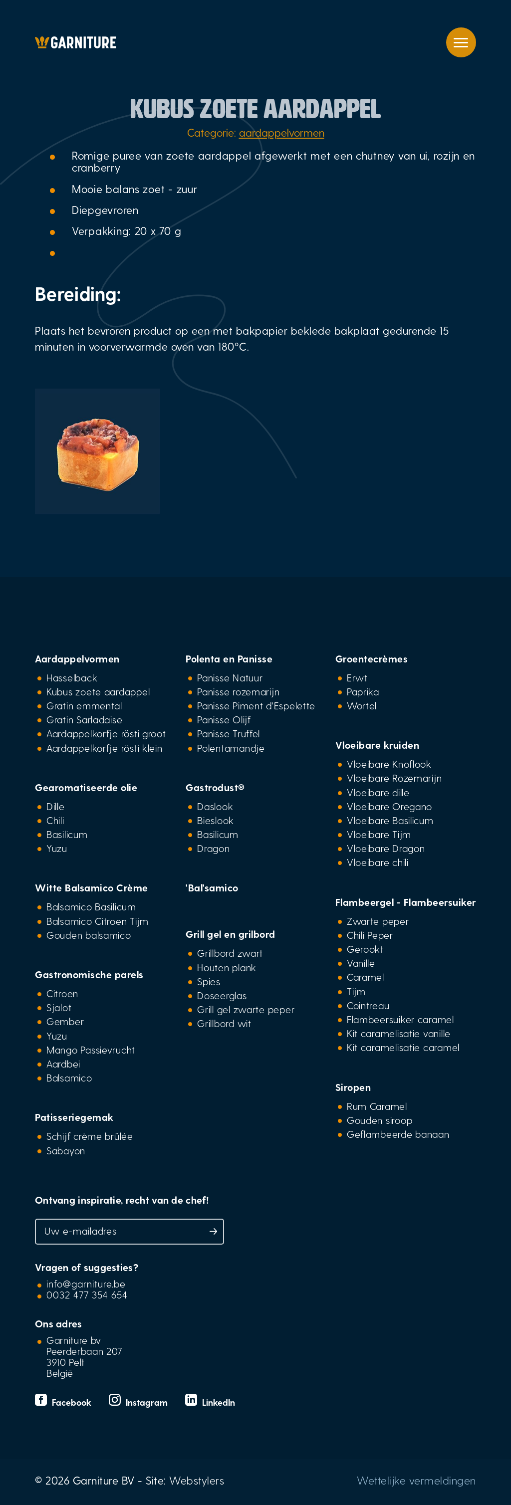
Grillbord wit (224, 1023)
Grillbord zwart (230, 953)
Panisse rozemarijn (238, 691)
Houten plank (226, 967)
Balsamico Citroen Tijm (97, 921)
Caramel (365, 977)
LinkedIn (210, 1402)
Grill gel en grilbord (230, 934)
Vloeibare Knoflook (389, 764)
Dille (55, 806)
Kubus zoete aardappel (98, 691)
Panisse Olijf (224, 719)
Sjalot (58, 1007)
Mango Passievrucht (90, 1050)
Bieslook (215, 820)
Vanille (361, 963)
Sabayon (65, 1150)
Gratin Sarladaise (84, 719)
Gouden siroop (379, 1120)
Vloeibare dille (378, 792)
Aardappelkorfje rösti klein (104, 748)
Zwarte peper (378, 921)
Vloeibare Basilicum (390, 820)
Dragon (213, 848)
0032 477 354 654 (87, 1294)
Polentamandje (230, 748)
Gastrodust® (215, 787)
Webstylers (196, 1480)
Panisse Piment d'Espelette (256, 705)
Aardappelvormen (77, 658)
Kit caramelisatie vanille (399, 1033)
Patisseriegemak (74, 1117)
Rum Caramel (377, 1106)
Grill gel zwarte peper (245, 1009)
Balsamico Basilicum (91, 906)
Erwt (357, 677)
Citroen (62, 993)
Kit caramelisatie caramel (403, 1047)
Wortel (362, 705)
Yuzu (56, 848)
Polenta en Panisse (229, 658)
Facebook (64, 1402)
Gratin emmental (84, 705)
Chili (55, 820)
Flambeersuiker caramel (400, 1019)
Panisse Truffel (228, 733)
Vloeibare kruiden (377, 745)
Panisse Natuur (229, 677)
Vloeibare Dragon (386, 848)
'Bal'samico (212, 887)
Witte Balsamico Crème (91, 887)
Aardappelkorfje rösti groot (106, 733)
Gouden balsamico (88, 935)
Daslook (215, 806)
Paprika (363, 691)
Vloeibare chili (378, 862)
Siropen (353, 1087)
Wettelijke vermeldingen (416, 1480)
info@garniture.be (86, 1284)
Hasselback (71, 677)
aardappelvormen (281, 132)
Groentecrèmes (371, 658)
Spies (209, 981)
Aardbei (63, 1064)
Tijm (356, 991)
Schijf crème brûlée (89, 1136)
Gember (65, 1021)
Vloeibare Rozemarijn (394, 778)
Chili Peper (370, 935)
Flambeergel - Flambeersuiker (405, 902)
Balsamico (69, 1077)
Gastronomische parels (89, 974)
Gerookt (365, 949)
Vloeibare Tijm (379, 834)
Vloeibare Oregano (389, 806)
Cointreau (368, 1005)
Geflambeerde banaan (398, 1134)
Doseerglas (222, 995)
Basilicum (67, 834)
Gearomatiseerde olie (86, 787)
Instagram (139, 1402)
